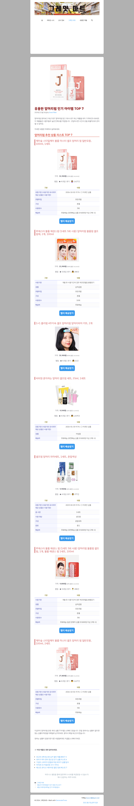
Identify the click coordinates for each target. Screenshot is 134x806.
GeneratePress (61, 800)
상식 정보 (61, 20)
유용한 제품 (83, 20)
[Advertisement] (67, 39)
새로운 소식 (50, 20)
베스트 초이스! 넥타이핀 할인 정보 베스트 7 (51, 767)
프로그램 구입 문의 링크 (90, 802)
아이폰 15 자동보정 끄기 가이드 (47, 765)
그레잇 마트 (72, 20)
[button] (92, 20)
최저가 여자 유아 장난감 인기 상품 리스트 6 (51, 759)
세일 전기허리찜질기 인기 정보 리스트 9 (49, 785)
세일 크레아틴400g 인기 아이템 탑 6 (48, 787)
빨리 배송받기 (67, 221)
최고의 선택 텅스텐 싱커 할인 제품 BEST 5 (51, 757)
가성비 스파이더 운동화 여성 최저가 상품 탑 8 (52, 762)
